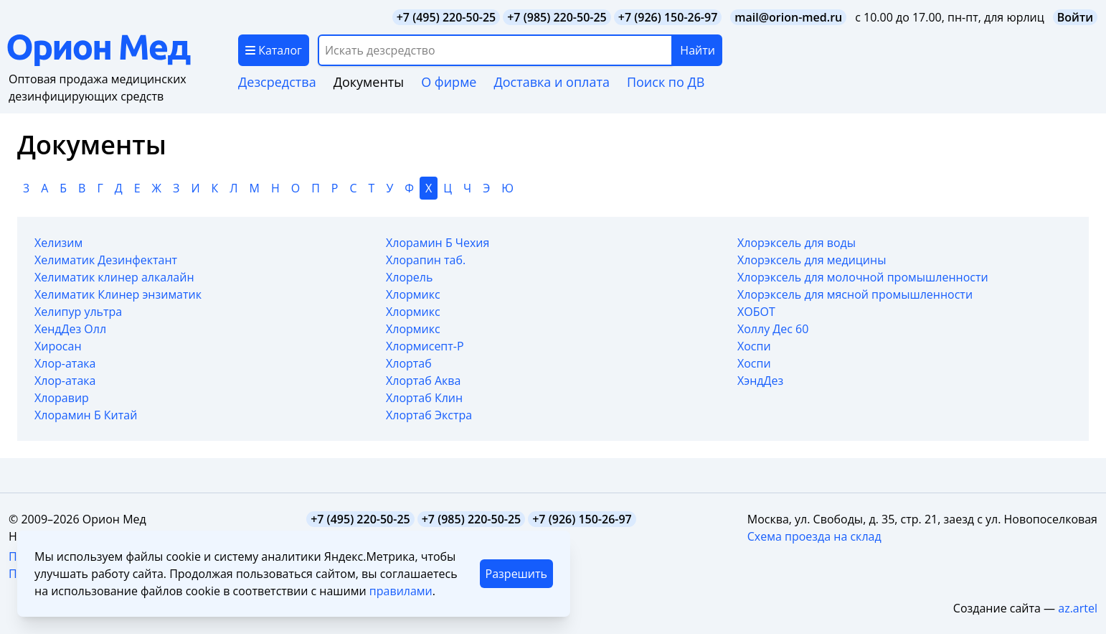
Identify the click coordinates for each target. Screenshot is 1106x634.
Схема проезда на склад (814, 536)
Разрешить (516, 574)
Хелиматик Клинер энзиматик (118, 294)
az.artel (1077, 608)
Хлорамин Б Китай (85, 415)
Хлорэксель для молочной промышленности (862, 277)
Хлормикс (413, 294)
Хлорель (409, 277)
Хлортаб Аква (423, 380)
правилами (401, 591)
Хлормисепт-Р (425, 346)
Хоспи (754, 346)
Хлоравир (61, 398)
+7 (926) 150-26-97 (668, 17)
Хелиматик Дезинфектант (105, 260)
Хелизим (58, 243)
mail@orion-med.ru (788, 17)
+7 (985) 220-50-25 (557, 17)
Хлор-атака (64, 363)
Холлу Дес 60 (772, 329)
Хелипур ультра (78, 312)
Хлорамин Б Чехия (437, 243)
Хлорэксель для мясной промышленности (855, 294)
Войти (1075, 17)
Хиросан (58, 346)
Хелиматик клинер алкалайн (114, 277)
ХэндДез (760, 380)
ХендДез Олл (70, 329)
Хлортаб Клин (424, 398)
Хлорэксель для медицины (811, 260)
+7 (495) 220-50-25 (446, 17)
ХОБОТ (756, 312)
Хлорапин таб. (425, 260)
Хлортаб (409, 363)
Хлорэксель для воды (796, 243)
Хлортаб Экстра (429, 415)
